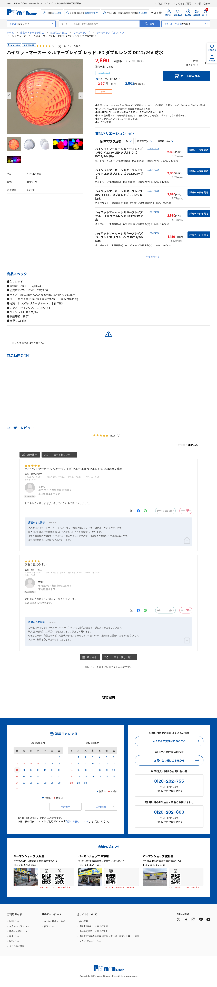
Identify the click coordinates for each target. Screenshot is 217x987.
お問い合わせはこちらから (169, 760)
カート (204, 12)
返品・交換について (19, 931)
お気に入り (178, 15)
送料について (15, 941)
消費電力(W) (164, 141)
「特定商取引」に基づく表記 (93, 926)
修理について (50, 926)
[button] (9, 95)
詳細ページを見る (198, 150)
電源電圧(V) (143, 141)
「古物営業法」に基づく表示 (93, 931)
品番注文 (196, 15)
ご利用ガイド (163, 3)
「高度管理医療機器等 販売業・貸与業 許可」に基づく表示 (109, 936)
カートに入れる (190, 76)
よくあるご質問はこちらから (169, 741)
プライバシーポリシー (90, 941)
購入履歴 (188, 15)
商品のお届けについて (77, 821)
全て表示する (152, 256)
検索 (152, 23)
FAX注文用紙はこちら (54, 921)
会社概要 (83, 921)
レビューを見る (72, 46)
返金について (15, 936)
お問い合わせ (203, 3)
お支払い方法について (20, 926)
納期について (15, 921)
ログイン (168, 15)
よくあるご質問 (183, 3)
